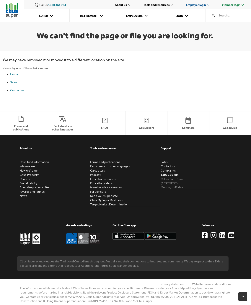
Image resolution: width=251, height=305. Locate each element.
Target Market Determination (109, 204)
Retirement (92, 15)
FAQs (164, 162)
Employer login (198, 5)
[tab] (55, 151)
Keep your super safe (104, 196)
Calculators (97, 170)
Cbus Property (29, 175)
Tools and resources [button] (103, 148)
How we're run (29, 170)
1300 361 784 (57, 5)
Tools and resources (158, 5)
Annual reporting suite (34, 187)
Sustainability (28, 183)
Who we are (27, 166)
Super (46, 15)
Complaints (168, 170)
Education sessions (103, 179)
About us (123, 5)
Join (183, 15)
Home (14, 74)
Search (14, 82)
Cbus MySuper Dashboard (107, 200)
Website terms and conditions (211, 284)
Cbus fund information (34, 162)
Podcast (95, 175)
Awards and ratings (32, 191)
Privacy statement (173, 284)
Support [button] (166, 148)
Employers (137, 15)
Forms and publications (105, 162)
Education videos (101, 183)
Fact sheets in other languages (110, 166)
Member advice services (106, 187)
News (23, 196)
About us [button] (26, 148)
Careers (25, 179)
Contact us (17, 90)
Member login (233, 5)
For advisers (98, 191)
